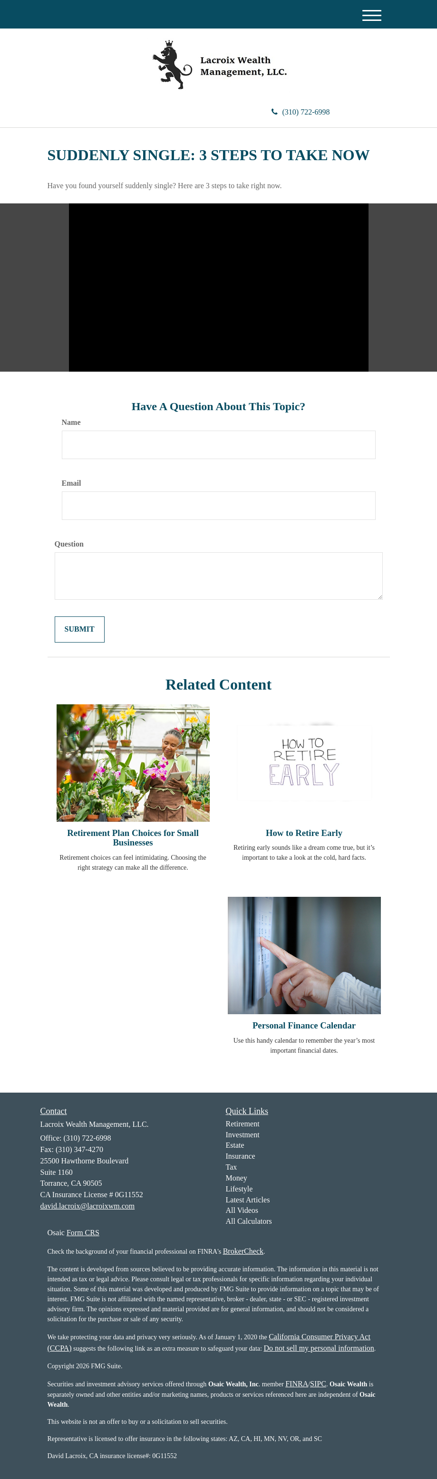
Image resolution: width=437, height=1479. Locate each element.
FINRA (296, 1384)
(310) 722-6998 (301, 112)
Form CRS (83, 1233)
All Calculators (249, 1221)
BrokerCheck (243, 1251)
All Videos (242, 1210)
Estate (235, 1145)
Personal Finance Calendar (304, 1025)
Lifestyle (239, 1189)
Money (236, 1178)
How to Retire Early (304, 833)
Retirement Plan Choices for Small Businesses (133, 838)
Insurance (240, 1156)
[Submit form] (80, 629)
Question (69, 544)
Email (71, 483)
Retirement (243, 1124)
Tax (231, 1167)
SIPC (318, 1384)
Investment (243, 1135)
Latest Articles (248, 1200)
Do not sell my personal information (318, 1348)
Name (71, 422)
